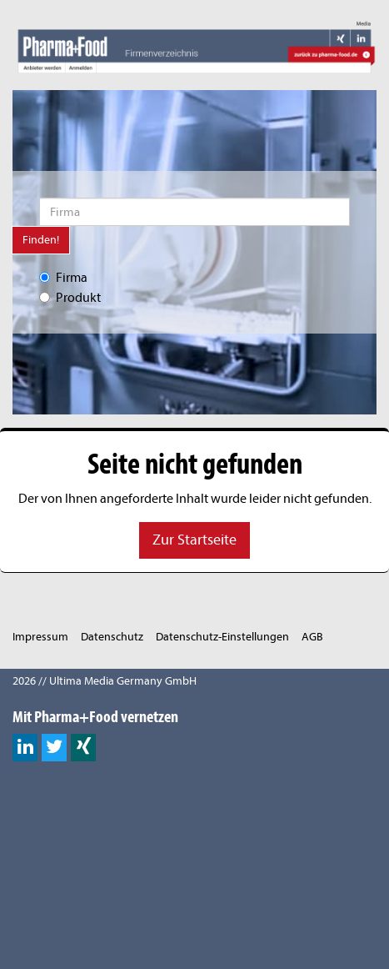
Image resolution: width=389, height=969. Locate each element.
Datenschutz (112, 637)
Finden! (40, 240)
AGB (312, 637)
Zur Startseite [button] (194, 540)
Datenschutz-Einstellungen (222, 637)
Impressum (40, 637)
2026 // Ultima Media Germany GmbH (104, 681)
